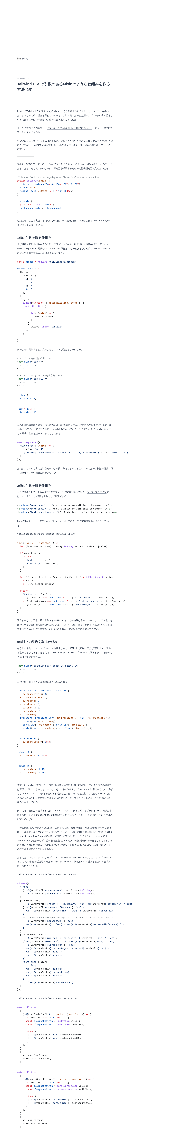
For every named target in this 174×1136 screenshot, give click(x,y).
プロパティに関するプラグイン (76, 811)
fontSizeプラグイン (97, 492)
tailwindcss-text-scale (73, 857)
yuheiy (22, 58)
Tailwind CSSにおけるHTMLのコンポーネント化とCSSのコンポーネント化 (71, 145)
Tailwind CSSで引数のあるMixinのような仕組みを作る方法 (56, 111)
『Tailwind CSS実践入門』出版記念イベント (69, 128)
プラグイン (53, 815)
